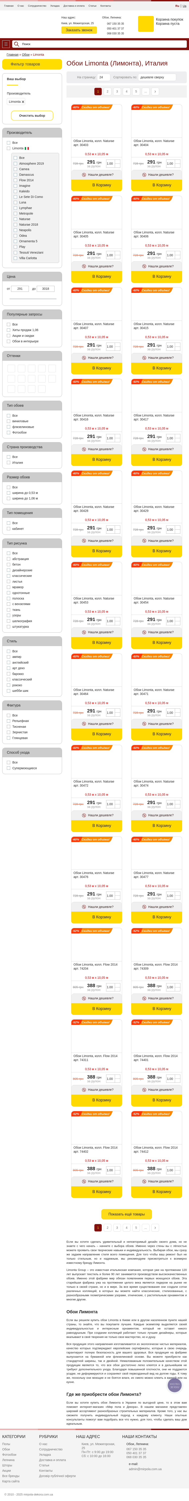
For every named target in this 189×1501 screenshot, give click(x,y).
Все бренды (10, 1476)
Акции (6, 1470)
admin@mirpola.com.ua (145, 1469)
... (145, 91)
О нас (21, 5)
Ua (184, 6)
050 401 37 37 (115, 28)
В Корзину (101, 185)
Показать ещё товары (126, 1214)
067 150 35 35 (115, 23)
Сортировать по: (125, 77)
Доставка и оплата (74, 5)
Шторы (7, 1465)
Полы (6, 1444)
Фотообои (9, 1454)
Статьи (93, 5)
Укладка (55, 5)
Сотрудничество (37, 5)
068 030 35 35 (115, 33)
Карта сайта (10, 1481)
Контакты (105, 5)
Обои (6, 1449)
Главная (9, 5)
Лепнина (8, 1460)
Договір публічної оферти (57, 1476)
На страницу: (87, 77)
